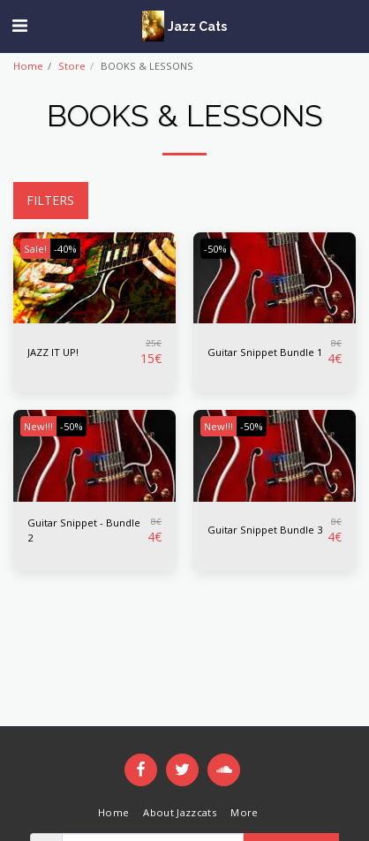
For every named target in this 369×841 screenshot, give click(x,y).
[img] (94, 278)
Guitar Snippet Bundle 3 (264, 529)
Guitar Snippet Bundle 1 (264, 352)
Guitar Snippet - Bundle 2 (83, 530)
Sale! (35, 248)
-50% (215, 248)
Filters (50, 200)
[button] (19, 25)
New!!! (38, 426)
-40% (65, 248)
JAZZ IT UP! (53, 352)
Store (72, 65)
